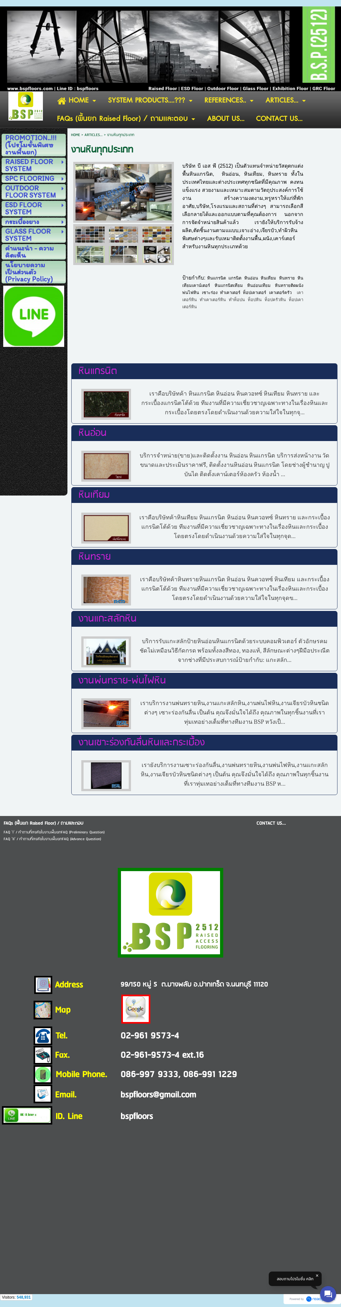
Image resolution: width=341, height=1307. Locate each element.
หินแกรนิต (97, 371)
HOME (75, 135)
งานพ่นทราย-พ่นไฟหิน (122, 681)
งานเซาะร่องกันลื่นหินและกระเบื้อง (141, 743)
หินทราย (94, 557)
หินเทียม (94, 495)
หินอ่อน (92, 433)
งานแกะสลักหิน (107, 619)
